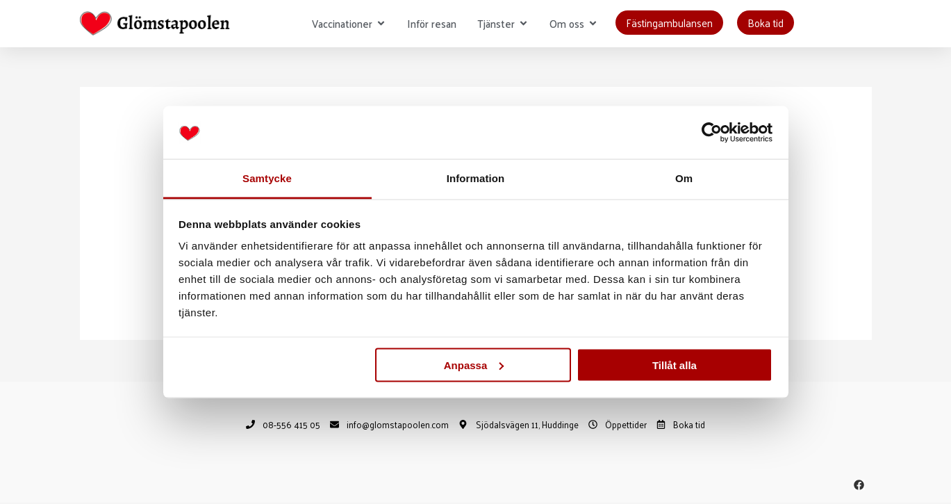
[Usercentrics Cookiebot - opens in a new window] (711, 132)
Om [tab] (684, 178)
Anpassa (474, 365)
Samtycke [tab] (267, 178)
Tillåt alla (674, 365)
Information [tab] (476, 178)
